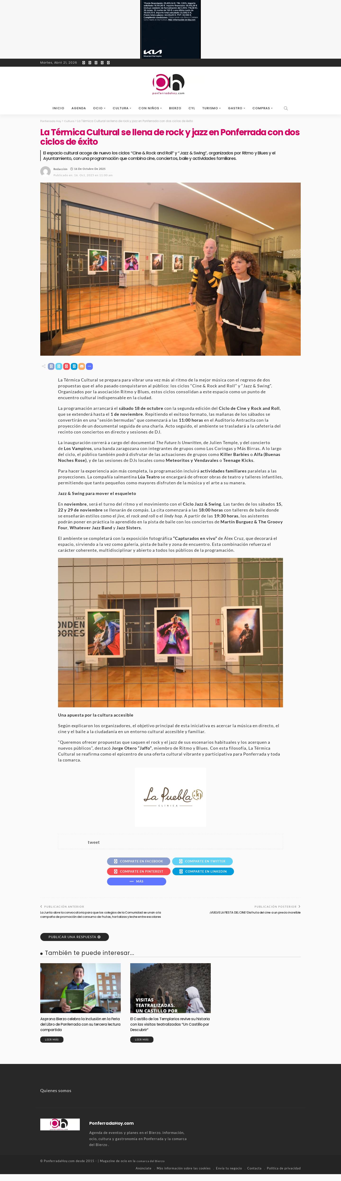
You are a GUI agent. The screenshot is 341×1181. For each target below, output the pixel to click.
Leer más (52, 1046)
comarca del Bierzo (151, 1168)
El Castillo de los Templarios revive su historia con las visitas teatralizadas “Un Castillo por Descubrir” (169, 1031)
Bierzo (175, 108)
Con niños (149, 108)
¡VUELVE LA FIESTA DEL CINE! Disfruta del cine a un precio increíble (252, 915)
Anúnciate (144, 1175)
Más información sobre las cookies (184, 1175)
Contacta (254, 1175)
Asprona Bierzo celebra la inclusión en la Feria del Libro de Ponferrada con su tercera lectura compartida (79, 1031)
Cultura (121, 108)
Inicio (58, 108)
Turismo (210, 108)
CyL (191, 108)
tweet (94, 842)
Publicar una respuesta (72, 944)
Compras (261, 108)
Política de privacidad (284, 1175)
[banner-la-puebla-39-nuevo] (170, 797)
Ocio (98, 108)
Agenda (79, 108)
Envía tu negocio (229, 1175)
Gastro (235, 108)
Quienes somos (56, 1097)
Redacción (60, 168)
